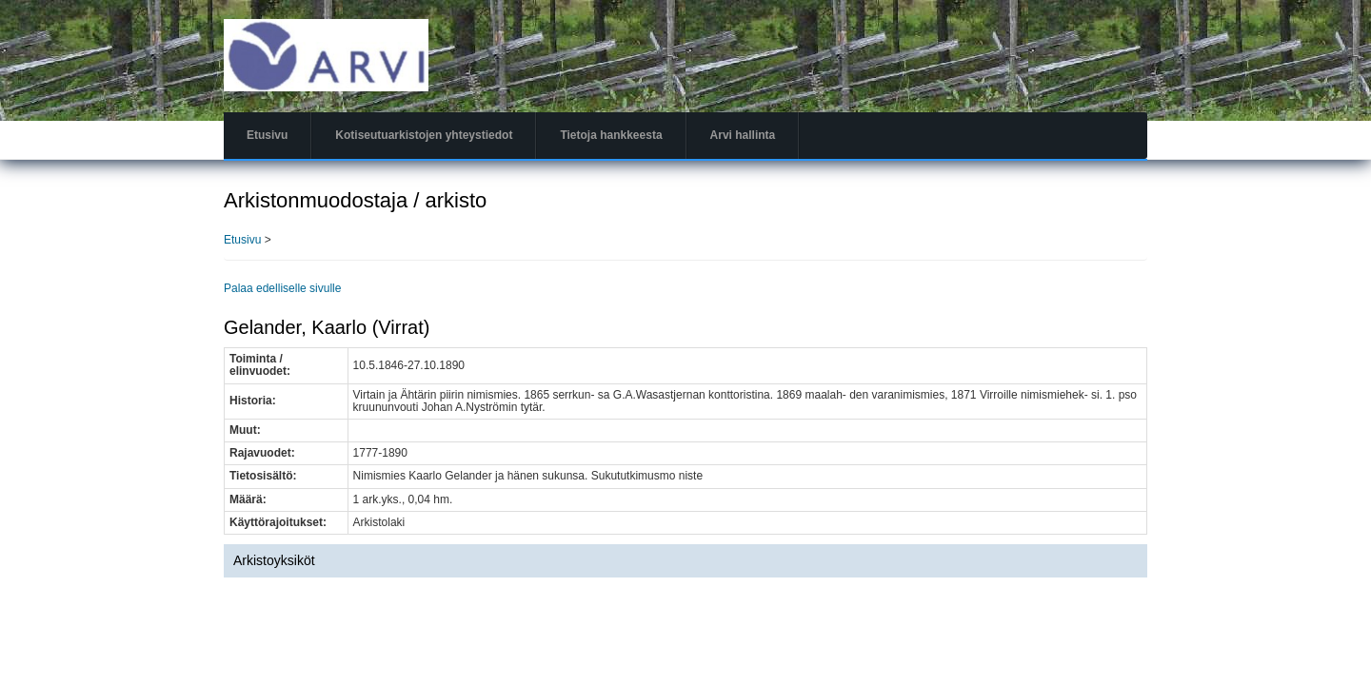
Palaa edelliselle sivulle (282, 288)
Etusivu (267, 135)
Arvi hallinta (743, 135)
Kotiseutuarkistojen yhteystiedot (423, 135)
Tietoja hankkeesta (611, 135)
